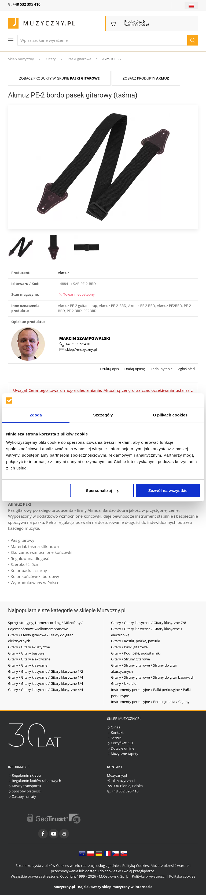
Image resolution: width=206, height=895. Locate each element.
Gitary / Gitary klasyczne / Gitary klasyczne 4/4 (45, 689)
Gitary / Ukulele (123, 683)
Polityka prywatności (148, 876)
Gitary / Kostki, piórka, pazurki (135, 640)
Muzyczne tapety (122, 753)
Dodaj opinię (134, 368)
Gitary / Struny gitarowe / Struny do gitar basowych (152, 677)
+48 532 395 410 (123, 791)
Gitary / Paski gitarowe (129, 647)
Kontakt (115, 732)
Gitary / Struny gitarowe (130, 659)
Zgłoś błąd (186, 368)
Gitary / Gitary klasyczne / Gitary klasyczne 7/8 (148, 622)
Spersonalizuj (102, 490)
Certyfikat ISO (120, 742)
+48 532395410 (74, 343)
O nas (113, 727)
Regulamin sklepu (24, 775)
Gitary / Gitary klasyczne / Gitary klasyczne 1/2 (45, 671)
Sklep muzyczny (21, 59)
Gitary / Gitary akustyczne (29, 647)
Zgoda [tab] (36, 415)
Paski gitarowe (79, 59)
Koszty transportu (24, 785)
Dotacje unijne (120, 748)
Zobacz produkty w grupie (59, 78)
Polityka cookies (182, 876)
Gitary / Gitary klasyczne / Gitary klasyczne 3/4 (45, 683)
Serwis (114, 737)
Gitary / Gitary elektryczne (29, 659)
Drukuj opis (109, 368)
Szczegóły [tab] (103, 415)
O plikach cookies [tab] (170, 415)
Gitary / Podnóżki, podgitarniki (135, 653)
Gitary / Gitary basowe (26, 653)
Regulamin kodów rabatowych (34, 780)
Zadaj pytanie (161, 368)
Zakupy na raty (22, 796)
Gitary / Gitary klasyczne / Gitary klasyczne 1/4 (45, 677)
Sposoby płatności (24, 791)
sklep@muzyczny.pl (78, 349)
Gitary (51, 59)
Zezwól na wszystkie (167, 490)
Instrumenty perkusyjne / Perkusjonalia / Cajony (150, 701)
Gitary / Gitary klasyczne (27, 665)
